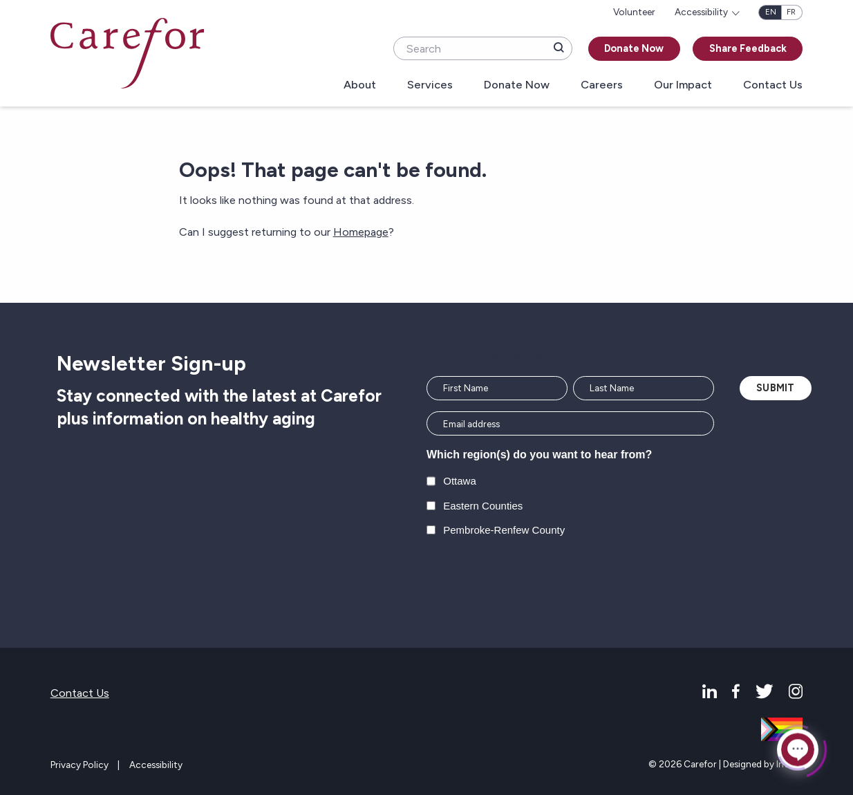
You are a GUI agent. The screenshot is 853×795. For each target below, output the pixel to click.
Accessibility (155, 764)
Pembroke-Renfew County (504, 530)
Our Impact (683, 85)
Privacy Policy (79, 764)
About (360, 85)
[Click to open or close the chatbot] (797, 748)
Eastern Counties (483, 506)
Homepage (360, 231)
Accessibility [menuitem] (701, 11)
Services (430, 85)
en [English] (770, 12)
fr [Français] (791, 12)
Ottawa (459, 481)
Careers (602, 85)
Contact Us (773, 85)
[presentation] (531, 580)
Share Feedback (748, 48)
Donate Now (634, 48)
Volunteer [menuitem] (634, 11)
